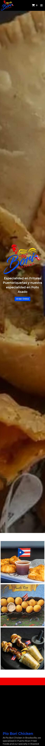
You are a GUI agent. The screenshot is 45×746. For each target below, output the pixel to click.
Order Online (22, 299)
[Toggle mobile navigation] (41, 5)
